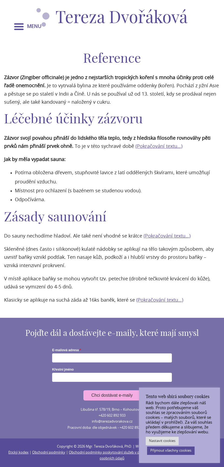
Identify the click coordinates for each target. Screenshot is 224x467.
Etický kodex (18, 452)
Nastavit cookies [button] (162, 441)
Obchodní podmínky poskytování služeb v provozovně (113, 452)
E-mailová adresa (65, 350)
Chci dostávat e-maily (112, 395)
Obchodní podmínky (48, 452)
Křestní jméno (63, 369)
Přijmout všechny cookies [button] (170, 450)
